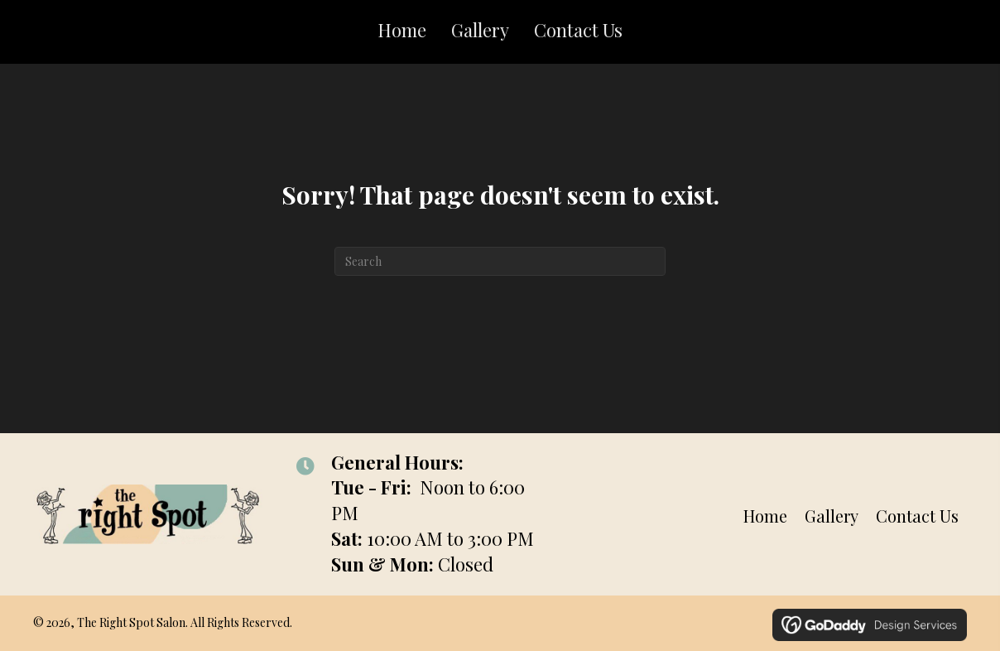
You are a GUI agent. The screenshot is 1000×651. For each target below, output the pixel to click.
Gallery (831, 516)
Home (765, 516)
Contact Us (917, 516)
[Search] (500, 261)
